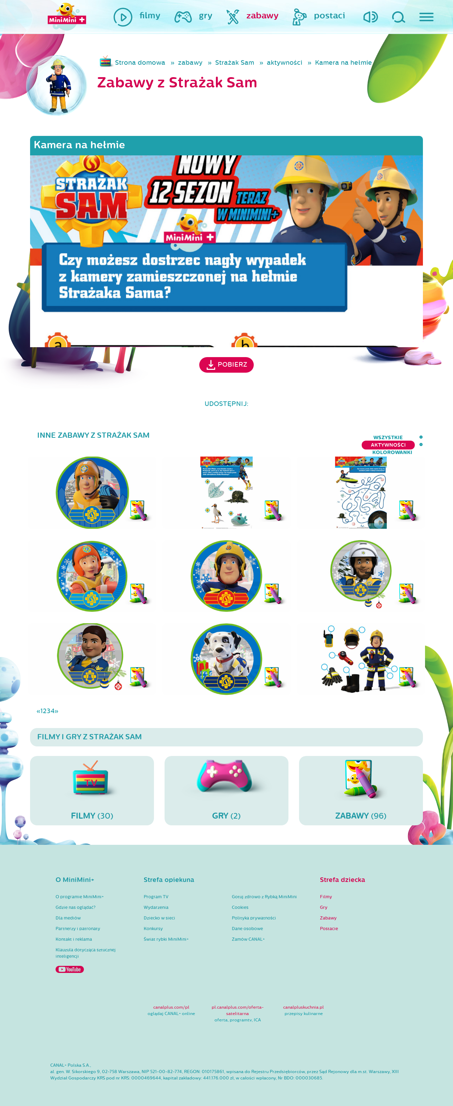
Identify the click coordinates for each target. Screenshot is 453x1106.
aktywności (284, 63)
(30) (92, 784)
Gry (323, 902)
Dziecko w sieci (159, 912)
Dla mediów (68, 912)
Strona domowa (140, 63)
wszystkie (291, 437)
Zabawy (328, 912)
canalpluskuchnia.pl (303, 1001)
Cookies (240, 902)
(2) (226, 784)
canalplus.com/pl (171, 1001)
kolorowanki (403, 437)
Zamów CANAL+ (248, 934)
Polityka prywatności (254, 912)
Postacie (329, 923)
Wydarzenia (156, 902)
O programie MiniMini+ (80, 891)
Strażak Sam (234, 63)
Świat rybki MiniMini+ (166, 934)
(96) (361, 784)
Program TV (156, 891)
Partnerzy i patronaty (78, 923)
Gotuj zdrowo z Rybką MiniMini (264, 891)
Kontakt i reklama (74, 934)
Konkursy (153, 923)
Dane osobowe (247, 923)
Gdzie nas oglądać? (76, 902)
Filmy (326, 891)
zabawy (190, 63)
